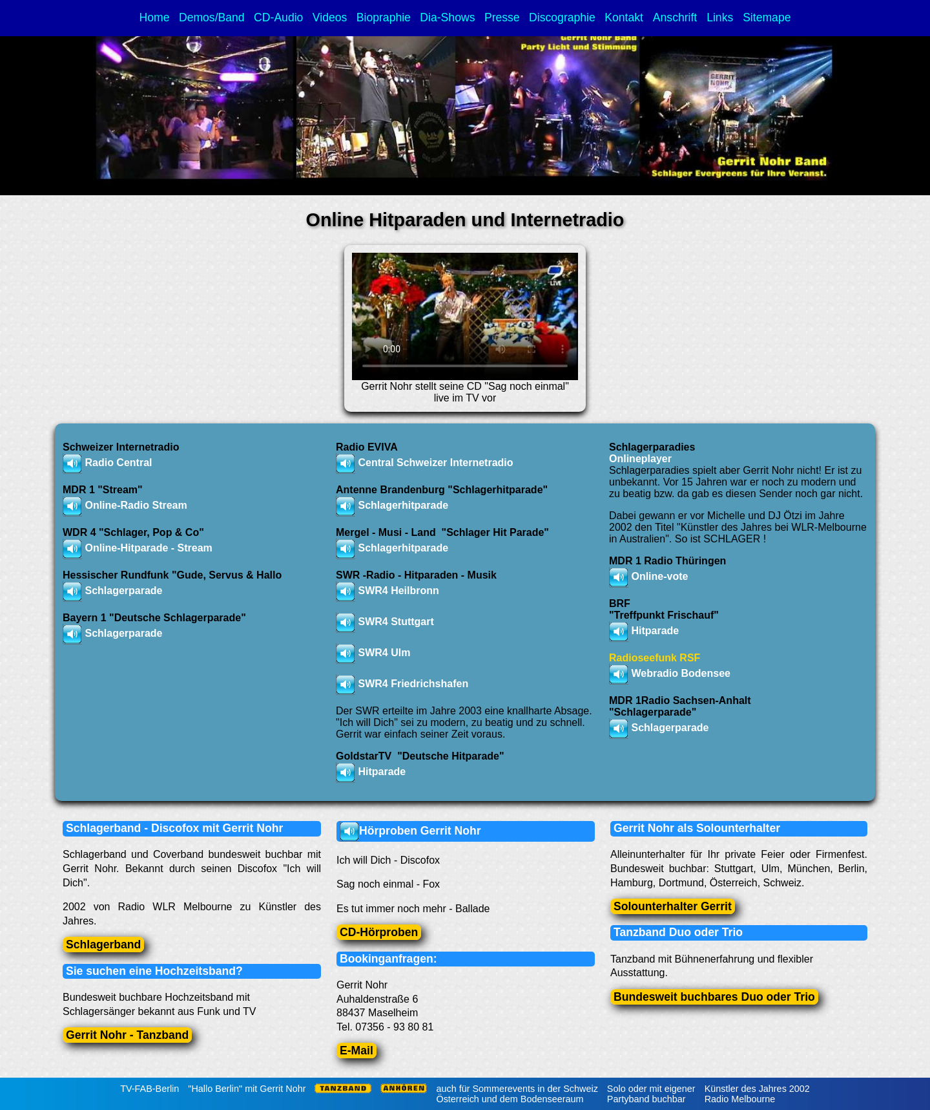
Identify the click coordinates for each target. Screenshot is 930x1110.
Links (721, 17)
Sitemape (766, 17)
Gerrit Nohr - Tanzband (127, 1035)
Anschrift (676, 17)
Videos (330, 17)
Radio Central (118, 462)
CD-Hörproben (379, 932)
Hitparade (382, 771)
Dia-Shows (447, 17)
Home (155, 17)
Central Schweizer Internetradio (435, 462)
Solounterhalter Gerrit (673, 906)
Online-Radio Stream (136, 505)
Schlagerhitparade (403, 547)
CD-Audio (278, 17)
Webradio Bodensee (680, 673)
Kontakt (625, 17)
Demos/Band (212, 17)
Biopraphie (383, 17)
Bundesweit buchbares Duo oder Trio (714, 996)
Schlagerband (103, 944)
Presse (502, 17)
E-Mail (356, 1050)
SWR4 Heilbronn (398, 590)
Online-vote (659, 576)
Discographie (562, 17)
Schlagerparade (669, 727)
